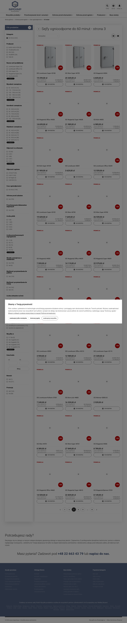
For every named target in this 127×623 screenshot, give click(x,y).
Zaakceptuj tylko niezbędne (18, 318)
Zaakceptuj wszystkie (50, 318)
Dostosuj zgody (35, 318)
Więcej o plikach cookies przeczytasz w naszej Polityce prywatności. (32, 313)
